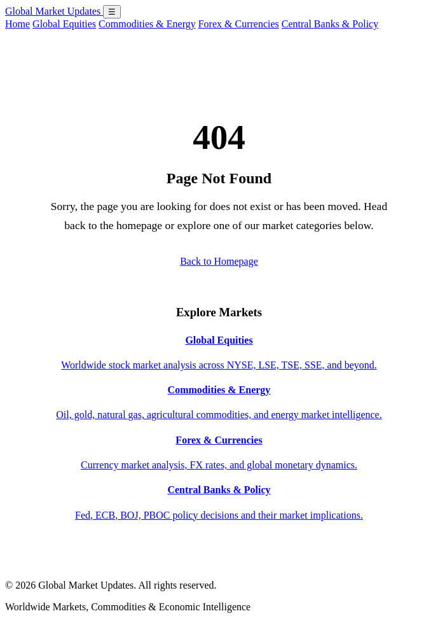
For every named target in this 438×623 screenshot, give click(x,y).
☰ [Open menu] (112, 12)
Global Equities (64, 23)
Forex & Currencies (238, 23)
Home (17, 23)
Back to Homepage (219, 261)
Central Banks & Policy (330, 23)
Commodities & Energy (147, 23)
